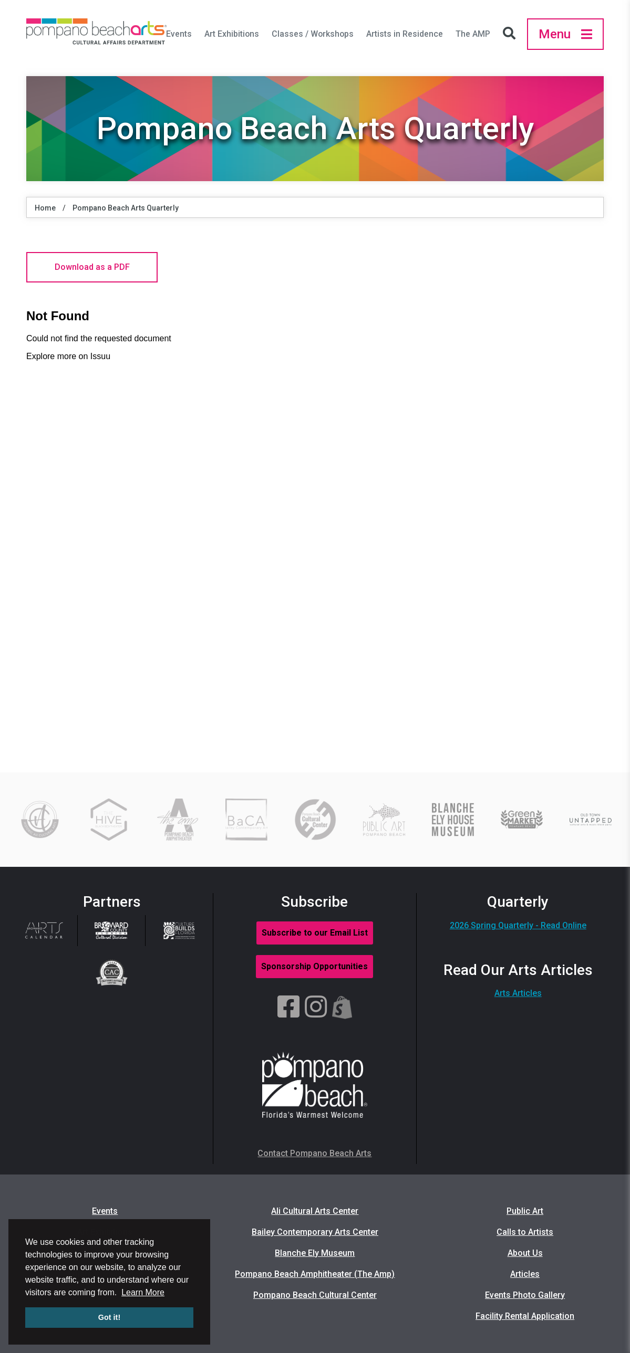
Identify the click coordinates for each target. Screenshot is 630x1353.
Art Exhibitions (231, 34)
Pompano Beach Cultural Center (315, 1295)
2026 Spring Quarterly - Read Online (518, 925)
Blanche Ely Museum (315, 1253)
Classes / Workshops (313, 34)
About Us (525, 1253)
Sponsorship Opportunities (314, 966)
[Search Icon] (512, 34)
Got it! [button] (109, 1317)
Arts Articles (518, 993)
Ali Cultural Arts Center (314, 1211)
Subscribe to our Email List (315, 933)
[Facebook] (288, 1007)
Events (179, 34)
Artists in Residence (404, 34)
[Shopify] (342, 1007)
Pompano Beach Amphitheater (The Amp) (315, 1274)
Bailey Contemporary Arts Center (315, 1232)
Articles (525, 1274)
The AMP (473, 34)
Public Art (525, 1211)
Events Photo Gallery (525, 1295)
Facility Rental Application (525, 1316)
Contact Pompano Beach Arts (314, 1153)
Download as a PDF (92, 267)
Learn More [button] (142, 1292)
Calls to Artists (525, 1232)
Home (45, 208)
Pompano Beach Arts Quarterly (126, 208)
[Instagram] (316, 1007)
